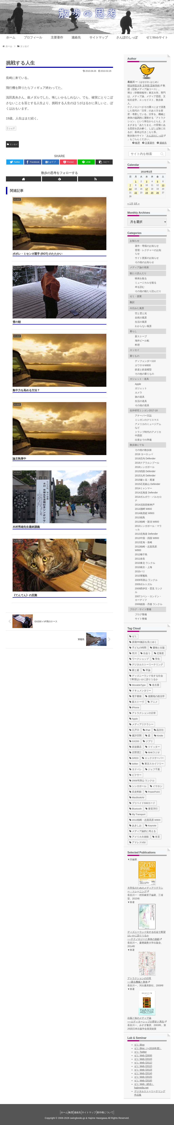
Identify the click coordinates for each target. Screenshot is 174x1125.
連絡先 (163, 142)
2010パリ (140, 571)
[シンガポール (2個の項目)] (138, 786)
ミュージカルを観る (145, 282)
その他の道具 (142, 405)
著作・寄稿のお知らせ (147, 245)
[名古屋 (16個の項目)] (154, 685)
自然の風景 (141, 317)
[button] (162, 153)
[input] (147, 153)
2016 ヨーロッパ (144, 454)
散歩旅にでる (137, 444)
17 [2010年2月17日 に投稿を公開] (146, 189)
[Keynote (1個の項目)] (151, 825)
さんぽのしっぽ (156, 135)
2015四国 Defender (145, 471)
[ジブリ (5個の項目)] (147, 741)
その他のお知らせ (144, 262)
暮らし (133, 331)
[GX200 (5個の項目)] (134, 741)
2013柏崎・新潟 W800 (147, 521)
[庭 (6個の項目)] (148, 735)
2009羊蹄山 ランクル (146, 580)
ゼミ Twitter (140, 1052)
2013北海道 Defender (146, 533)
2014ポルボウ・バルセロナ (148, 498)
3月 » (136, 203)
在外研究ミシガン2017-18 (144, 410)
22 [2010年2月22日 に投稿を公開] (135, 193)
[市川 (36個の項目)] (133, 653)
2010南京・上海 (143, 567)
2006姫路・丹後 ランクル (148, 604)
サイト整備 (141, 618)
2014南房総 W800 (144, 513)
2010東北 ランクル (145, 563)
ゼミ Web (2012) (143, 1066)
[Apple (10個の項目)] (133, 718)
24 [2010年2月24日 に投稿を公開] (146, 193)
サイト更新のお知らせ (147, 258)
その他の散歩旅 (143, 450)
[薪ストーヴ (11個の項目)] (136, 701)
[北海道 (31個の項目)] (159, 653)
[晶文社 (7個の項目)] (158, 730)
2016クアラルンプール (147, 462)
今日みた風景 (137, 308)
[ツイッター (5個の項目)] (152, 746)
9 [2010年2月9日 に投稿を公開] (141, 185)
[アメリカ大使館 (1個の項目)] (139, 836)
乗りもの (134, 356)
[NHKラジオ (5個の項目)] (152, 752)
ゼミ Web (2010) (143, 1059)
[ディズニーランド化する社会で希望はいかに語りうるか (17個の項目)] (147, 677)
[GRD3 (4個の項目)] (134, 758)
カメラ (138, 392)
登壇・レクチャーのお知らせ (148, 252)
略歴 (137, 142)
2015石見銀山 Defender (147, 484)
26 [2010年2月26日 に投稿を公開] (157, 193)
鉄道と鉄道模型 (143, 369)
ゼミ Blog (139, 1044)
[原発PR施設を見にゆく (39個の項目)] (143, 642)
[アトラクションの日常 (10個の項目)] (142, 713)
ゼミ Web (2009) (143, 1055)
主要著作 (149, 142)
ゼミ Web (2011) (143, 1062)
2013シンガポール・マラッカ (148, 528)
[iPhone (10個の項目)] (134, 707)
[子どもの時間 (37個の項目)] (138, 647)
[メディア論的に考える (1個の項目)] (142, 831)
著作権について (110, 1112)
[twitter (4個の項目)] (134, 763)
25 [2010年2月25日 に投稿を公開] (152, 193)
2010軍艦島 (141, 575)
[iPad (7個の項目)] (146, 730)
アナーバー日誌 (143, 415)
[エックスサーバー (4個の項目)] (153, 758)
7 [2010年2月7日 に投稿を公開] (130, 185)
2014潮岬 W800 (143, 509)
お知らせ (134, 240)
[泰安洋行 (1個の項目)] (151, 808)
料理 (137, 344)
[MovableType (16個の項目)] (137, 685)
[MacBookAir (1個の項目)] (137, 797)
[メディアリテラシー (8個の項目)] (141, 724)
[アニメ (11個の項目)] (152, 701)
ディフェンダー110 (145, 361)
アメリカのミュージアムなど (148, 426)
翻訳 (132, 302)
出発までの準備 (143, 439)
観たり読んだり (138, 273)
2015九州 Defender (145, 475)
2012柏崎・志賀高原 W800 (146, 548)
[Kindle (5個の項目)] (159, 735)
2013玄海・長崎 (143, 542)
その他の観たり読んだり (148, 291)
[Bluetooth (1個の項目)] (135, 808)
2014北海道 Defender (146, 492)
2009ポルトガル (143, 584)
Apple (138, 384)
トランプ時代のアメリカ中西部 (148, 434)
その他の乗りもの (144, 373)
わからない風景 (143, 326)
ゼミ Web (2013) (143, 1069)
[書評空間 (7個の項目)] (135, 735)
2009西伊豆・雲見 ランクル (148, 590)
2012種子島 (141, 554)
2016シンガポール (144, 467)
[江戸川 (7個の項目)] (134, 730)
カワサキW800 (143, 365)
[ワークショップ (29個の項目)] (139, 658)
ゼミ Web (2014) (143, 1073)
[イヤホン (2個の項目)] (156, 786)
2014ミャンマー (143, 488)
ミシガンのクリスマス (147, 419)
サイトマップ (92, 1112)
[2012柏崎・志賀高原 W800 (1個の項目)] (145, 819)
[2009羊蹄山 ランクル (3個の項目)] (142, 780)
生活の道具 (141, 401)
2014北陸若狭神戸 (144, 504)
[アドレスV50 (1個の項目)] (137, 842)
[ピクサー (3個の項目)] (135, 774)
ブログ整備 (141, 614)
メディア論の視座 (139, 267)
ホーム (58, 1112)
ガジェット (141, 388)
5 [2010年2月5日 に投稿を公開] (157, 181)
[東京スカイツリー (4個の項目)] (152, 763)
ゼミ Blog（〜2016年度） (148, 1048)
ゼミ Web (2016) (143, 1080)
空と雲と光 (141, 313)
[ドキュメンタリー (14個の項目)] (140, 690)
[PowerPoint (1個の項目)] (152, 791)
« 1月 (130, 203)
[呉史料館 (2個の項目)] (135, 791)
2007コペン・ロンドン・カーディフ (148, 598)
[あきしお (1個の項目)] (135, 825)
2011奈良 (140, 558)
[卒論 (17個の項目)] (146, 670)
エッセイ (12, 144)
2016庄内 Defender (145, 458)
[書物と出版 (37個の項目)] (157, 647)
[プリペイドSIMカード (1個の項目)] (142, 803)
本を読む (139, 287)
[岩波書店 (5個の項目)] (135, 746)
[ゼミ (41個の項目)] (133, 636)
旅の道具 (139, 396)
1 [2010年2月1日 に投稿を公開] (135, 181)
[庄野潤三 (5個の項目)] (135, 752)
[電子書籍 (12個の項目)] (135, 696)
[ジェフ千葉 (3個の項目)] (152, 769)
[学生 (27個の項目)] (156, 658)
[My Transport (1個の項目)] (137, 814)
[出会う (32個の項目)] (145, 653)
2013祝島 (140, 517)
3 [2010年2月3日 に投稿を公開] (146, 181)
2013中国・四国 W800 (147, 538)
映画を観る (141, 278)
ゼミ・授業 (136, 296)
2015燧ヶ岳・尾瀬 (144, 479)
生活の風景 (141, 321)
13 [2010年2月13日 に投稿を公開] (163, 185)
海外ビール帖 (142, 340)
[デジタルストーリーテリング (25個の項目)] (146, 664)
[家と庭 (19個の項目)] (134, 670)
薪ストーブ (141, 336)
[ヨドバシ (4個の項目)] (135, 769)
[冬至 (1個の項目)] (156, 836)
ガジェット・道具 (139, 379)
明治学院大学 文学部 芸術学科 (144, 85)
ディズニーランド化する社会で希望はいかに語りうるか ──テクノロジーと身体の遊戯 (146, 935)
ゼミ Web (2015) (143, 1077)
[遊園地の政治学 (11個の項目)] (155, 696)
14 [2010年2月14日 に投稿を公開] (130, 189)
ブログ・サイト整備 (140, 609)
